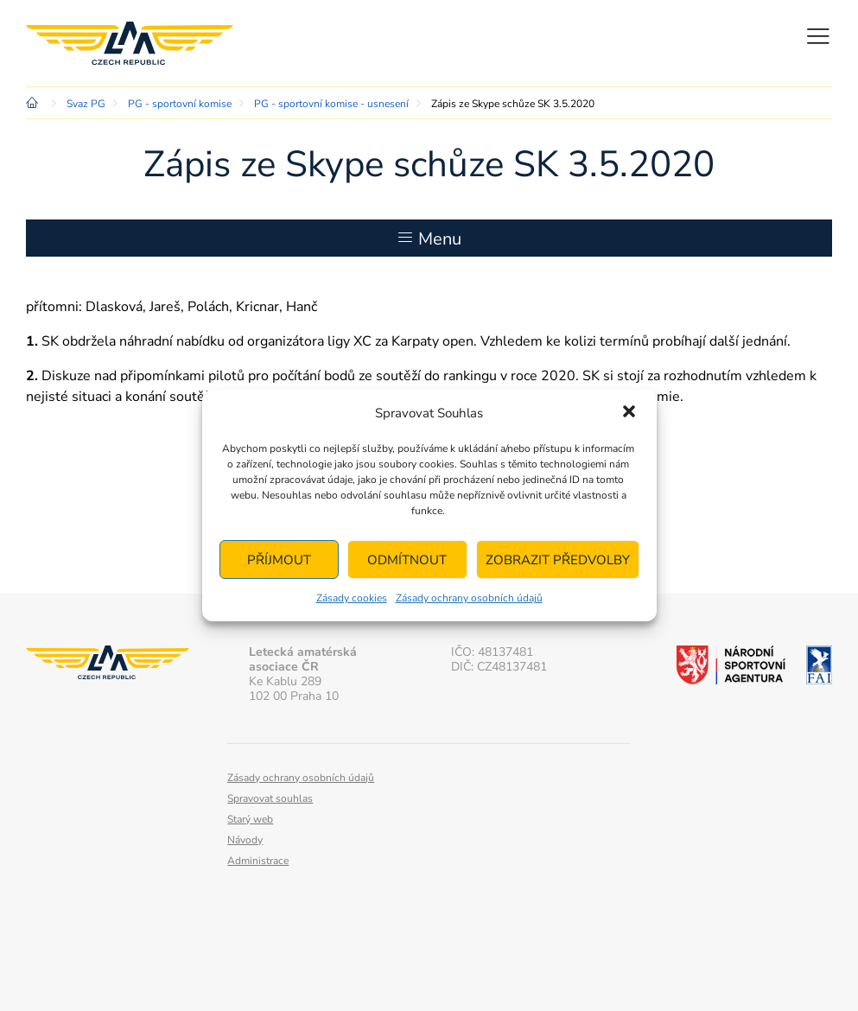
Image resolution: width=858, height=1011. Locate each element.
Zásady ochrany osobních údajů (469, 598)
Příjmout (279, 560)
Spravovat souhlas (270, 798)
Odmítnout (407, 560)
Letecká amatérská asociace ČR (129, 43)
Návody (245, 840)
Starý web (250, 819)
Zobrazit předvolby (558, 560)
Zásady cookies (351, 598)
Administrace (258, 861)
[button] (629, 413)
